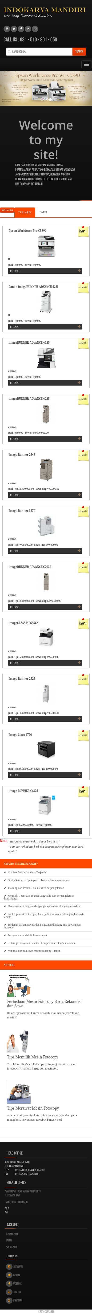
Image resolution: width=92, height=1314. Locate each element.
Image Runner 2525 (22, 678)
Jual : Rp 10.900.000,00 (21, 488)
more (45, 270)
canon (12, 371)
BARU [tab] (43, 212)
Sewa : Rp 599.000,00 (48, 657)
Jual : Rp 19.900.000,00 (21, 600)
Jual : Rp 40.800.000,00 (21, 824)
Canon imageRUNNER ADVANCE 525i (33, 287)
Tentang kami (12, 1234)
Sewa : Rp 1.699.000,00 (49, 600)
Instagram (14, 1267)
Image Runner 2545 (22, 454)
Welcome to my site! (46, 140)
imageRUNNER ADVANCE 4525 (29, 342)
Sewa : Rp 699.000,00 (37, 432)
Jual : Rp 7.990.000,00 (21, 544)
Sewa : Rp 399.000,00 (46, 544)
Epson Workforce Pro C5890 (27, 230)
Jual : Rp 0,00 (16, 264)
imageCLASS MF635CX (24, 623)
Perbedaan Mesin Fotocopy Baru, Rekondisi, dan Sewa (44, 1004)
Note (3, 841)
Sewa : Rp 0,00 (33, 264)
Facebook (14, 1284)
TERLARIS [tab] (24, 212)
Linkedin (13, 1292)
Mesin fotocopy (27, 872)
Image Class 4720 (20, 734)
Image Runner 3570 (22, 511)
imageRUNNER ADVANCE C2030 (30, 567)
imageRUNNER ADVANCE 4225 (29, 398)
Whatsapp (14, 1301)
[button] (7, 88)
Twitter (13, 1275)
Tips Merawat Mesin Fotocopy (33, 1108)
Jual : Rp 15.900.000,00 (21, 657)
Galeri (9, 1240)
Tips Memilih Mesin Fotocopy (32, 1057)
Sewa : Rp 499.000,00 (48, 488)
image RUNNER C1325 (23, 791)
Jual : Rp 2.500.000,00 (21, 768)
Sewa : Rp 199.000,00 (46, 768)
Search (79, 51)
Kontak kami (11, 1247)
